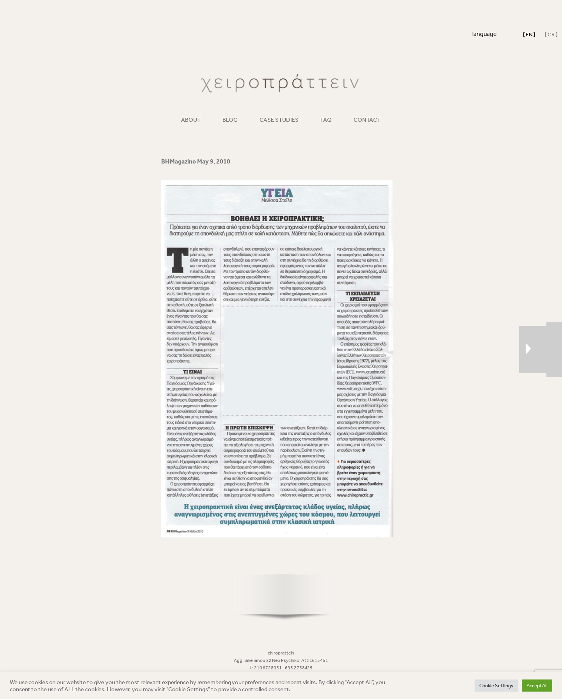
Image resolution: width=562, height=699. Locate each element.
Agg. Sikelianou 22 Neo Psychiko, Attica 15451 (281, 660)
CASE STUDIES (279, 119)
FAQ (326, 119)
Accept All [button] (537, 685)
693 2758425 (299, 668)
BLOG (230, 119)
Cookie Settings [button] (496, 685)
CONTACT (367, 119)
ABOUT (191, 119)
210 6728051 (268, 668)
